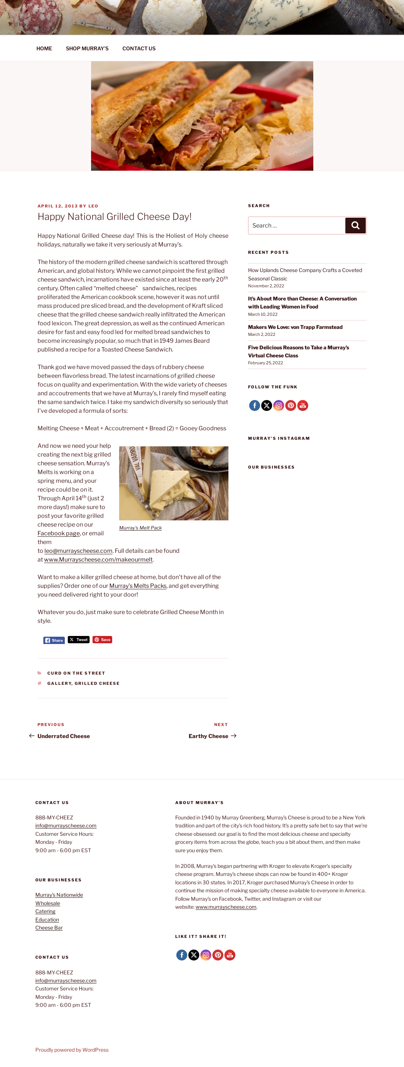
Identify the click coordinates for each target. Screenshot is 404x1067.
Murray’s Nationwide (59, 895)
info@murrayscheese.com (66, 825)
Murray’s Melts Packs (137, 585)
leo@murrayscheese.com (78, 550)
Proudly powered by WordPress (72, 1050)
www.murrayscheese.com (226, 907)
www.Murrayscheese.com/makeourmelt (98, 559)
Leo (94, 206)
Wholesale (47, 903)
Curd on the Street (76, 673)
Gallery (59, 683)
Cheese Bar (49, 927)
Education (47, 919)
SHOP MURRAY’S (87, 48)
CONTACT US (139, 48)
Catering (45, 911)
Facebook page (59, 533)
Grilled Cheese (97, 683)
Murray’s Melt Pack (140, 528)
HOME (44, 48)
